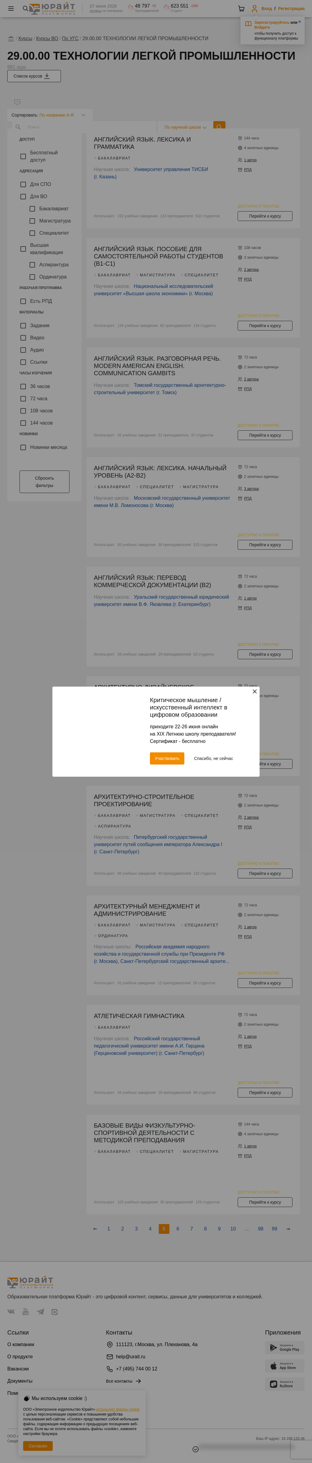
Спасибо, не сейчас (213, 758)
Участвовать (167, 758)
